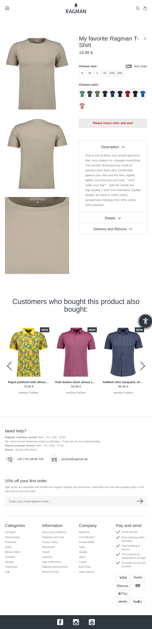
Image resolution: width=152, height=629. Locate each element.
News (82, 556)
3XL (120, 73)
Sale (7, 571)
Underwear (11, 566)
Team (82, 547)
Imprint (46, 551)
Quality (83, 551)
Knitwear (10, 556)
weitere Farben (29, 392)
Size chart (136, 66)
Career (83, 561)
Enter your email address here (29, 501)
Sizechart (47, 556)
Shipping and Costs (53, 537)
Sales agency (86, 571)
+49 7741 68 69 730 (30, 459)
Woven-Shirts (12, 551)
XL (105, 73)
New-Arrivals (12, 537)
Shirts (8, 547)
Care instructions (51, 561)
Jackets (9, 561)
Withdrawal (48, 547)
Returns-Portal (50, 571)
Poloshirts (10, 542)
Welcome (84, 532)
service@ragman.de (74, 459)
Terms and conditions (54, 532)
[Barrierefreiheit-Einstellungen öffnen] (145, 321)
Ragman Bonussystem (55, 566)
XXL (112, 73)
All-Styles (10, 532)
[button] (142, 366)
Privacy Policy (50, 542)
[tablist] (113, 146)
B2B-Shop (85, 566)
